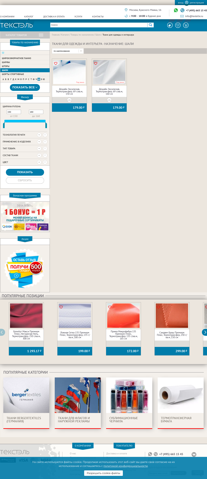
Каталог (28, 16)
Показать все (25, 87)
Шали (5, 70)
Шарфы (6, 62)
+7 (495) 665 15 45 (196, 10)
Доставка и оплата (54, 16)
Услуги (78, 16)
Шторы (5, 66)
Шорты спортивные (13, 74)
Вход (180, 2)
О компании (7, 16)
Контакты (98, 16)
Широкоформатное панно (16, 58)
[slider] (4, 126)
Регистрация (197, 2)
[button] (206, 332)
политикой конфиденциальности (125, 466)
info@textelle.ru (194, 16)
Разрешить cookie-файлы (103, 473)
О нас (73, 453)
